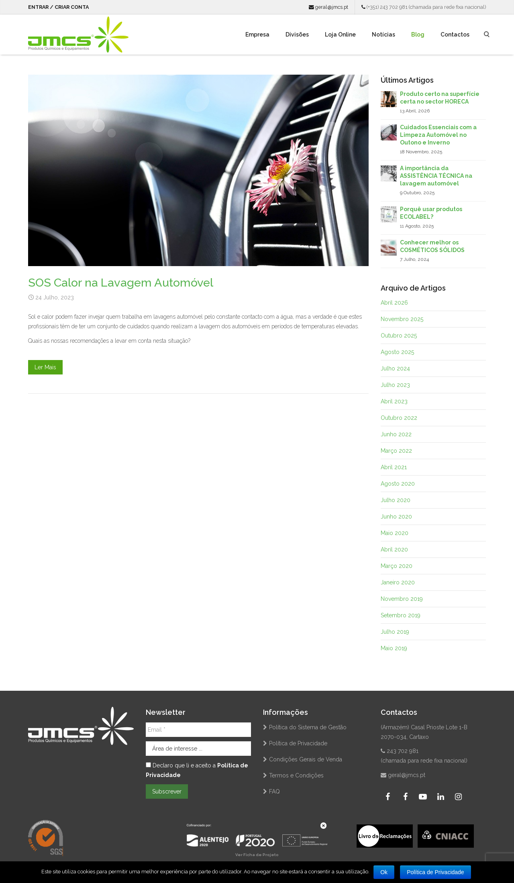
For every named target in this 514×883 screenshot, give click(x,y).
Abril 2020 (394, 549)
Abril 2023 (394, 401)
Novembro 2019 (402, 599)
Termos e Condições (296, 775)
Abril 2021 (394, 467)
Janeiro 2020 (398, 582)
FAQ (274, 791)
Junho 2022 (396, 434)
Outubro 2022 (399, 418)
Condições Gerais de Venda (305, 759)
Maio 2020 (394, 533)
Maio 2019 (394, 648)
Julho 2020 (395, 500)
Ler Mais (45, 367)
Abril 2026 (394, 302)
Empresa (257, 34)
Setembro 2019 (400, 615)
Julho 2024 (395, 368)
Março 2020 (396, 566)
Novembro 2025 (402, 319)
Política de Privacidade (298, 743)
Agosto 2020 (398, 483)
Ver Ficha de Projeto (257, 854)
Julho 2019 (395, 632)
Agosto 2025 (397, 352)
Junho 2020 (396, 516)
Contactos (455, 34)
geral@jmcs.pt (328, 7)
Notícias (383, 34)
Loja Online (340, 34)
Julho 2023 (395, 385)
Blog (417, 34)
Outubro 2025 (399, 335)
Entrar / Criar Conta (58, 7)
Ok (384, 872)
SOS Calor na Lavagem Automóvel (120, 282)
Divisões (297, 34)
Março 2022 (396, 451)
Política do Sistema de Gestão (308, 727)
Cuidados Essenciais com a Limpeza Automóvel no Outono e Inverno (438, 135)
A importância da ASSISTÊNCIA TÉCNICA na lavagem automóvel (436, 176)
